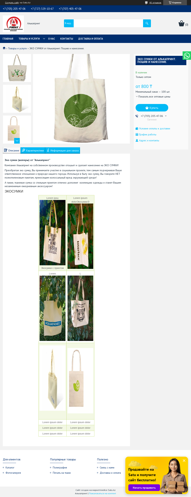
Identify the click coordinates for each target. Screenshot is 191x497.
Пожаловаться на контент (102, 493)
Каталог (10, 467)
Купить (153, 108)
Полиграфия (60, 467)
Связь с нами (107, 467)
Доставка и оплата (90, 38)
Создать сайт (12, 2)
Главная (8, 38)
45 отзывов (155, 2)
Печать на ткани (62, 472)
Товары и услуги (29, 38)
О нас (51, 38)
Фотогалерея (13, 472)
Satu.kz (111, 490)
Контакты (66, 38)
